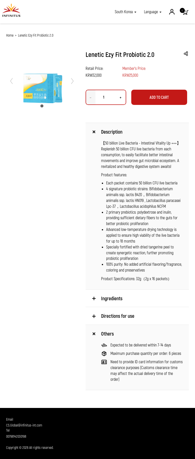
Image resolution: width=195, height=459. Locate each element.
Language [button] (152, 11)
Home (9, 35)
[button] (125, 11)
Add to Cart (159, 97)
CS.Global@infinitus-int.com (24, 425)
